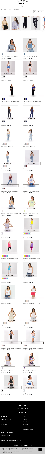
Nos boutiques (4, 424)
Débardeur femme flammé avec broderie (11, 348)
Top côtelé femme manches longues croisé (10, 101)
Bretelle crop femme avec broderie (31, 168)
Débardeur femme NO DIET (7, 303)
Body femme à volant (28, 393)
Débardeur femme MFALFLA (29, 281)
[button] (42, 11)
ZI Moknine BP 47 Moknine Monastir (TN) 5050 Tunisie (11, 441)
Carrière (25, 419)
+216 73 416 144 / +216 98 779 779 (8, 438)
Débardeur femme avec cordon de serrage (31, 303)
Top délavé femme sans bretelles (9, 124)
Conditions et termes (28, 429)
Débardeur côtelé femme (7, 236)
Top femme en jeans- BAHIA (30, 56)
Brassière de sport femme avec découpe (11, 393)
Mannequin (26, 424)
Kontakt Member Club (6, 419)
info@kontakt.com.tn (6, 435)
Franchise (25, 421)
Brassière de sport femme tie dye (31, 370)
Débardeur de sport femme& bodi (31, 236)
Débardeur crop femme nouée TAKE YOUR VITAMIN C (11, 213)
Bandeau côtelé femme (7, 146)
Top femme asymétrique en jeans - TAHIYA (9, 56)
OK (40, 449)
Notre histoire (4, 421)
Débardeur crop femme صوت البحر (31, 213)
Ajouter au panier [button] (11, 51)
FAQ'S (24, 427)
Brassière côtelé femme (7, 370)
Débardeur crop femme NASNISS (31, 191)
